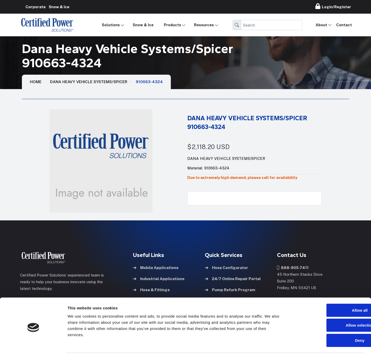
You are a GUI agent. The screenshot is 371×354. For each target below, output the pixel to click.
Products (172, 25)
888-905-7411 (293, 267)
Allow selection (328, 306)
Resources (204, 25)
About (321, 25)
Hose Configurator (226, 267)
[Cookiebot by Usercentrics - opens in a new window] (33, 344)
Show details (270, 344)
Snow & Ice (143, 25)
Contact (344, 25)
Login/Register (333, 6)
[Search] (271, 25)
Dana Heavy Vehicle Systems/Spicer (88, 82)
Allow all (328, 291)
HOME (35, 82)
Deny (328, 321)
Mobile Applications (156, 267)
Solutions (111, 25)
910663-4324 (149, 82)
